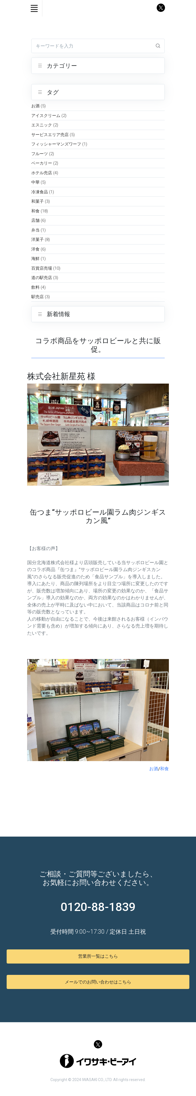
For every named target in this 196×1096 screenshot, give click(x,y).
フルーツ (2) (42, 153)
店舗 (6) (38, 220)
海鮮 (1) (38, 258)
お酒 (153, 768)
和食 (164, 768)
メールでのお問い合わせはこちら (98, 982)
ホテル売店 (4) (44, 172)
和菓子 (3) (40, 201)
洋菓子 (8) (40, 239)
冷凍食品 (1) (42, 191)
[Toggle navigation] (34, 8)
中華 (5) (38, 182)
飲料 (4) (38, 287)
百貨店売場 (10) (45, 268)
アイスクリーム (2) (48, 115)
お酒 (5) (38, 105)
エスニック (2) (44, 125)
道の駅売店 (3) (44, 277)
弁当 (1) (38, 230)
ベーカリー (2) (44, 163)
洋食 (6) (38, 249)
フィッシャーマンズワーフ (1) (59, 144)
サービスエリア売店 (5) (53, 134)
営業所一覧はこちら (98, 956)
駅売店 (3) (40, 296)
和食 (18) (39, 211)
